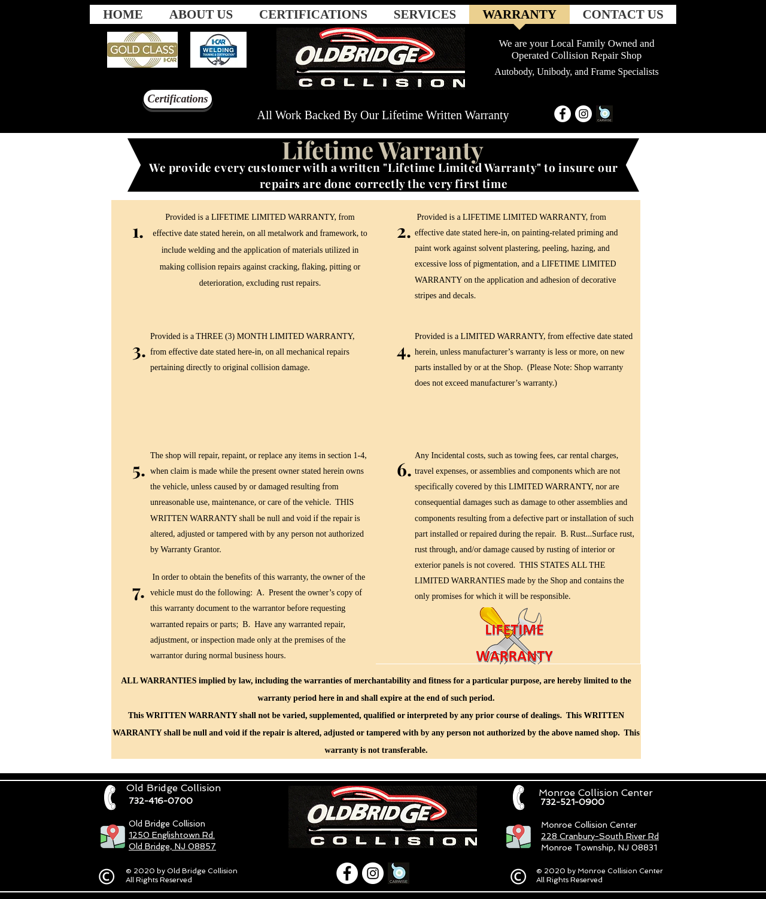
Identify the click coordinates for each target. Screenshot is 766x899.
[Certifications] (177, 99)
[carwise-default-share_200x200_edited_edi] (604, 113)
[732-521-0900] (572, 802)
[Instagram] (583, 113)
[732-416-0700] (160, 801)
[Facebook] (562, 113)
